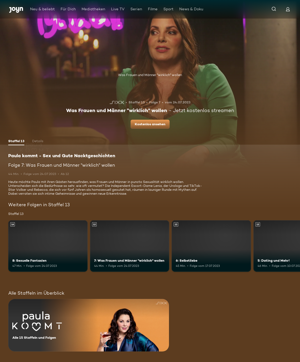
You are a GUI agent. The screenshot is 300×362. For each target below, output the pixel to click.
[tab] (16, 141)
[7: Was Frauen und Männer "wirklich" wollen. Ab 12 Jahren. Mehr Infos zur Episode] (129, 246)
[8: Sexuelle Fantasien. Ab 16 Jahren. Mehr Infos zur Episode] (48, 246)
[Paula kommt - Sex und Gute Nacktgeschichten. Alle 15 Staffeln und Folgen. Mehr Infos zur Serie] (88, 325)
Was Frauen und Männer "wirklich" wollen (150, 75)
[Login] (288, 9)
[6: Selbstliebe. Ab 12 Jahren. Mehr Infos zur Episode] (211, 246)
